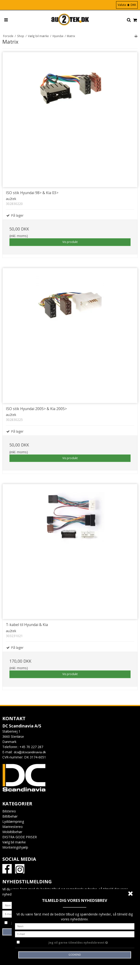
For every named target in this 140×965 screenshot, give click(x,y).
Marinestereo (12, 826)
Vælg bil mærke (14, 842)
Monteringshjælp (15, 847)
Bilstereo (9, 811)
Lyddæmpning (13, 821)
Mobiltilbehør (12, 832)
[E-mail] (74, 933)
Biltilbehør (10, 816)
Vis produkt (70, 242)
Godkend (74, 954)
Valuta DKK (127, 5)
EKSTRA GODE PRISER (19, 837)
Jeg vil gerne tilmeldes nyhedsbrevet (90, 942)
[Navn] (74, 926)
